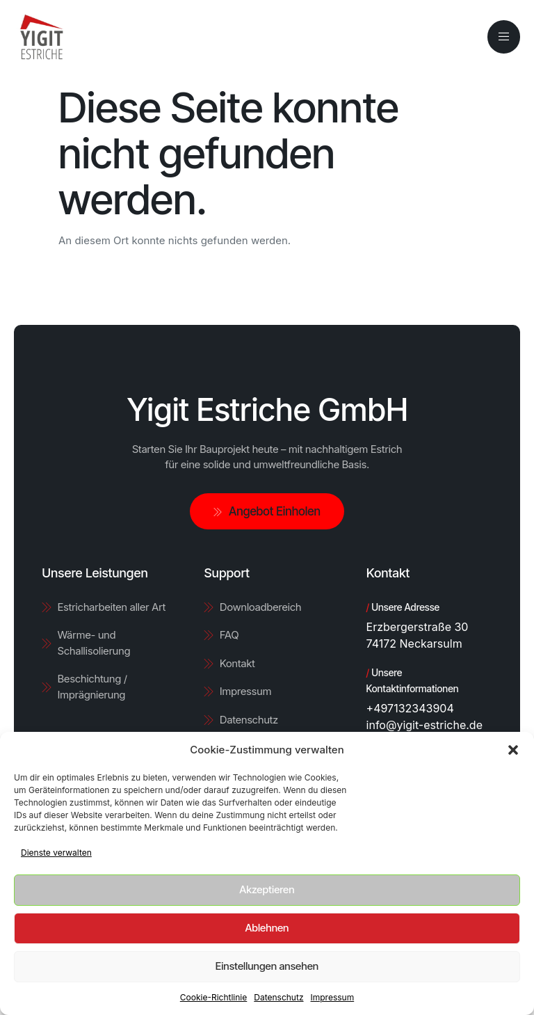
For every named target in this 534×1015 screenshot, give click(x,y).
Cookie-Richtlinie (213, 997)
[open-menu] (503, 36)
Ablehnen (267, 927)
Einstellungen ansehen (267, 966)
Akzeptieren (266, 889)
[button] (513, 750)
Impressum (333, 997)
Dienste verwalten (56, 852)
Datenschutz (278, 997)
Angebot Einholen (267, 511)
